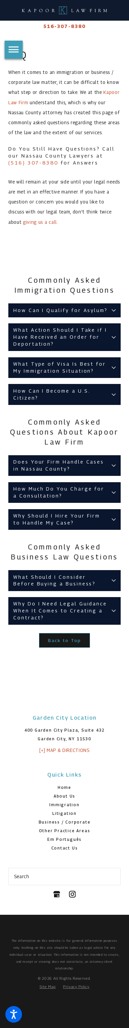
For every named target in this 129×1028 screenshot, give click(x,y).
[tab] (64, 310)
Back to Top (64, 640)
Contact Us (64, 848)
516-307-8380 (64, 26)
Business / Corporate (65, 822)
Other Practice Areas (64, 830)
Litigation (64, 813)
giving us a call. (40, 222)
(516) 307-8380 (34, 163)
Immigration (64, 804)
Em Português (64, 839)
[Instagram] (72, 894)
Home (64, 787)
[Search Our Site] (113, 876)
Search (21, 876)
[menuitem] (64, 787)
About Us (64, 796)
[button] (13, 1014)
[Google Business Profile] (56, 894)
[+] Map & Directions (64, 750)
